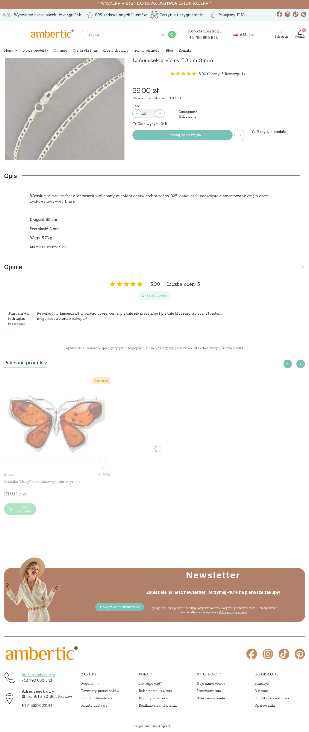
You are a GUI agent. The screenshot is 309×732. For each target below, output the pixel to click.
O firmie (261, 691)
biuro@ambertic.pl (38, 674)
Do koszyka (19, 509)
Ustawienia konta (211, 698)
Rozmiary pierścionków (100, 691)
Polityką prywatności (233, 612)
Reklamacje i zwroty (155, 691)
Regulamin (197, 608)
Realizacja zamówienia (158, 705)
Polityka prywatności (271, 698)
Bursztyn (261, 683)
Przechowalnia (209, 691)
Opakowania (264, 705)
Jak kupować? (150, 683)
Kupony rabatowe (153, 698)
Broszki (9, 475)
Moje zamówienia (211, 683)
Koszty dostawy (94, 705)
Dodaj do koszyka (185, 135)
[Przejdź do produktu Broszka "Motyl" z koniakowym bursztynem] (57, 423)
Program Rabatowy (96, 698)
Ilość (136, 106)
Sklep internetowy (151, 726)
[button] (172, 34)
